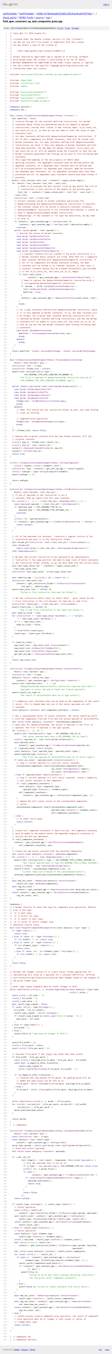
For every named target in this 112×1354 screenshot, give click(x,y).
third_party (10, 17)
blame (75, 28)
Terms (32, 1349)
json (107, 1349)
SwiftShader (26, 13)
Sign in (106, 4)
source (40, 17)
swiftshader (10, 13)
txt (100, 1349)
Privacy (24, 1349)
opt (48, 17)
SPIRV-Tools (26, 17)
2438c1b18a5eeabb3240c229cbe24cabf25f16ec (64, 13)
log (67, 28)
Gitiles (17, 1349)
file (60, 28)
